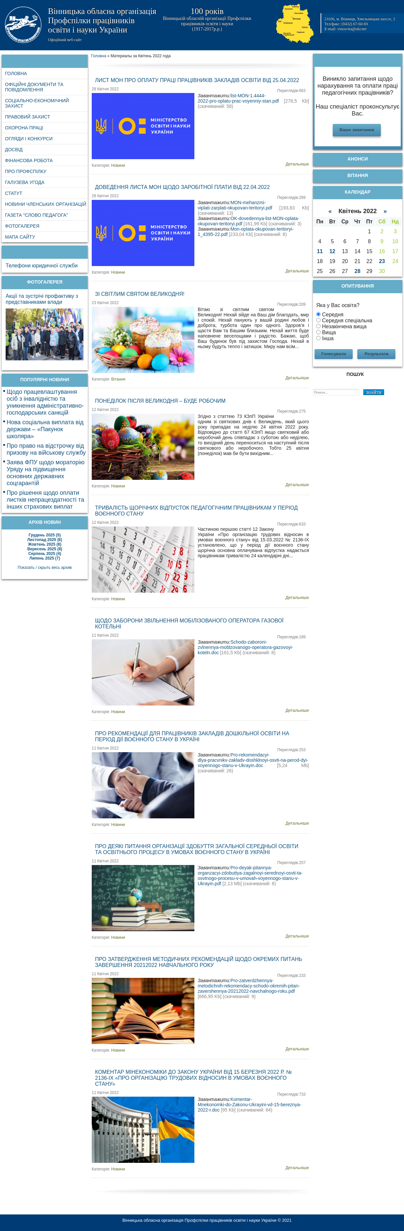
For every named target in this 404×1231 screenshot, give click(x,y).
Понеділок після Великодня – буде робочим (160, 401)
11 (320, 251)
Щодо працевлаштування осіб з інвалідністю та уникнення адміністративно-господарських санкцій (45, 402)
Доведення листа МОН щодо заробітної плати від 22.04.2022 (182, 187)
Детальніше (297, 163)
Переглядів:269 (291, 197)
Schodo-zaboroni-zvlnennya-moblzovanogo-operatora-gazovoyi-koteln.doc (245, 647)
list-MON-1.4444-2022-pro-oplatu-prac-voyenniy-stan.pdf (238, 98)
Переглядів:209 (291, 304)
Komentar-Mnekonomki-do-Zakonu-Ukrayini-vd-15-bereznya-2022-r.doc (249, 1105)
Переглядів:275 (291, 411)
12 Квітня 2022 (105, 409)
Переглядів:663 (291, 90)
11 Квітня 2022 (105, 635)
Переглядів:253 (291, 750)
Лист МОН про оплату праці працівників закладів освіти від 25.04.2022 (197, 80)
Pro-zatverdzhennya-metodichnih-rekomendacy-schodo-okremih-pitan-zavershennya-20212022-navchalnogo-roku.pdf (249, 986)
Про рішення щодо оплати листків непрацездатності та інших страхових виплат (45, 499)
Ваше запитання (356, 129)
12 (332, 251)
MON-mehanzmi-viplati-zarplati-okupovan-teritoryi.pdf (235, 205)
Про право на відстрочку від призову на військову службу (46, 449)
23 (382, 261)
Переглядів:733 (291, 1094)
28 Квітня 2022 (105, 89)
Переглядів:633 (291, 524)
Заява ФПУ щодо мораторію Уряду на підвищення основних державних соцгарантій (45, 472)
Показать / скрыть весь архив (45, 567)
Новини (118, 165)
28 (358, 271)
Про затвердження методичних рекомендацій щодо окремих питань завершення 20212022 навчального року (198, 962)
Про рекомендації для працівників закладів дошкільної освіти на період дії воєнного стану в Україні (192, 736)
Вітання (118, 379)
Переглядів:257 (291, 862)
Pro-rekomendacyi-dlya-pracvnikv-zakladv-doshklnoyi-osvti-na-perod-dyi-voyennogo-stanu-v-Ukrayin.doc (253, 760)
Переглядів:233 (291, 975)
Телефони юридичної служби (41, 265)
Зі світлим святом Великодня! (139, 294)
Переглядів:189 (291, 637)
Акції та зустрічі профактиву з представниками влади (42, 299)
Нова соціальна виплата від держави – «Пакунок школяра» (45, 429)
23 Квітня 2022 (105, 302)
